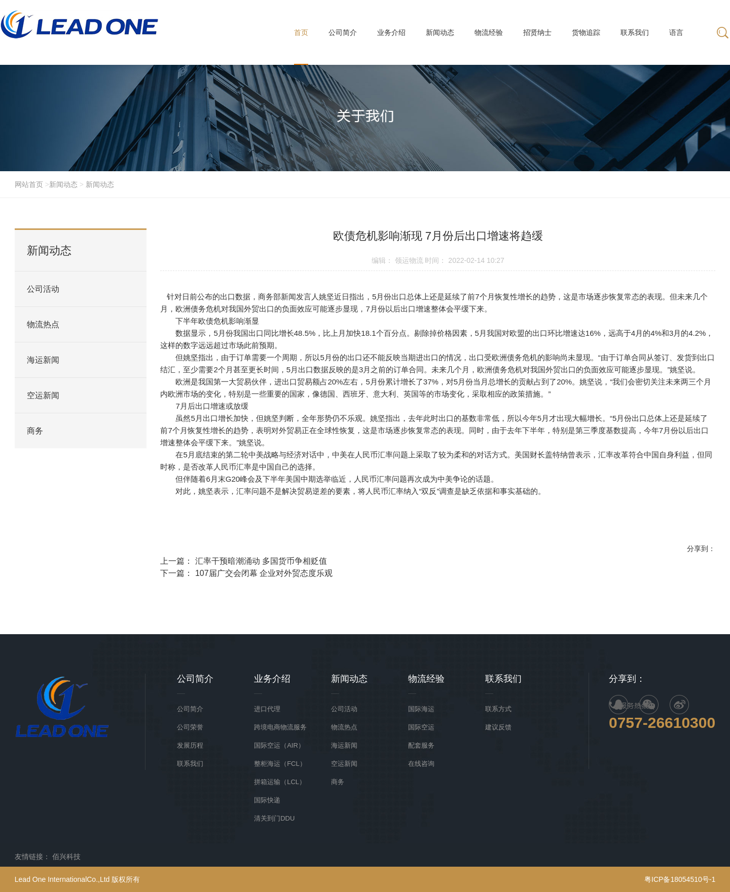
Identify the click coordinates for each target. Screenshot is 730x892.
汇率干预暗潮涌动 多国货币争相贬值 (261, 563)
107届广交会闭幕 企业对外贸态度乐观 (264, 575)
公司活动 (43, 289)
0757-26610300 (662, 722)
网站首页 (30, 184)
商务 (35, 430)
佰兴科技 (66, 856)
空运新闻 (43, 395)
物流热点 (43, 324)
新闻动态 (63, 184)
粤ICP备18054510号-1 (679, 879)
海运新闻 (43, 360)
